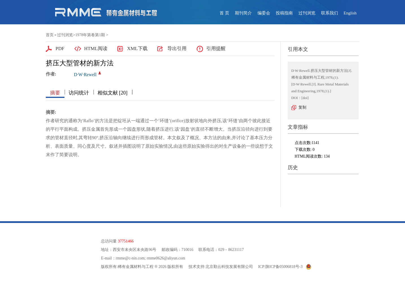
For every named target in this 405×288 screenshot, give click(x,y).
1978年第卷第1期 (90, 35)
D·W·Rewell (85, 74)
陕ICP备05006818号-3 (283, 267)
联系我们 (329, 13)
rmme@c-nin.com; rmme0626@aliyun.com (150, 258)
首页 (50, 35)
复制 (302, 107)
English (350, 13)
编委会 (263, 13)
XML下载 (137, 48)
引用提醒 (216, 48)
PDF (60, 48)
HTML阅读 (95, 48)
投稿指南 (284, 13)
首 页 (224, 13)
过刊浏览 (306, 13)
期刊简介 (243, 13)
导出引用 (177, 48)
